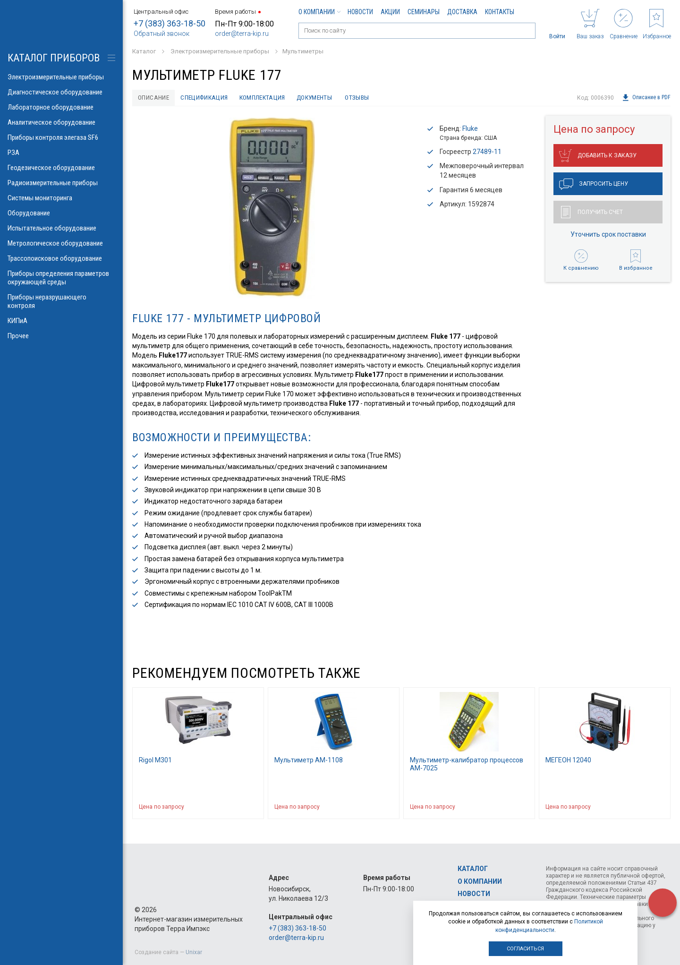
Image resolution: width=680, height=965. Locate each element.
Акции (390, 12)
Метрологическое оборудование (61, 243)
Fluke (470, 129)
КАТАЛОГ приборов (54, 58)
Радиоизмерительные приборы (61, 183)
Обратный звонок (161, 33)
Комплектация (266, 98)
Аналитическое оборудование (61, 122)
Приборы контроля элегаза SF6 (61, 137)
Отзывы (364, 98)
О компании (319, 12)
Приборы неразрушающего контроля (61, 301)
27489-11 (487, 152)
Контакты (499, 12)
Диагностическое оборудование (61, 92)
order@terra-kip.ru (242, 33)
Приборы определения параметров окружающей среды (61, 277)
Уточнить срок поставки (608, 235)
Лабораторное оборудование (61, 107)
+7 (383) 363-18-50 (169, 23)
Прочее (61, 336)
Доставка (462, 12)
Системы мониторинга (61, 198)
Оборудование (61, 213)
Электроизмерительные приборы (61, 77)
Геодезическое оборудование (61, 167)
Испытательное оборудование (61, 228)
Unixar (194, 952)
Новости (360, 12)
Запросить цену (593, 184)
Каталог (473, 868)
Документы (320, 98)
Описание (154, 98)
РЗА (61, 152)
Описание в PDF (646, 98)
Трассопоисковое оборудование (61, 258)
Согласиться (525, 949)
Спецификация (206, 98)
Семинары (424, 12)
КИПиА (61, 320)
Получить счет (592, 212)
